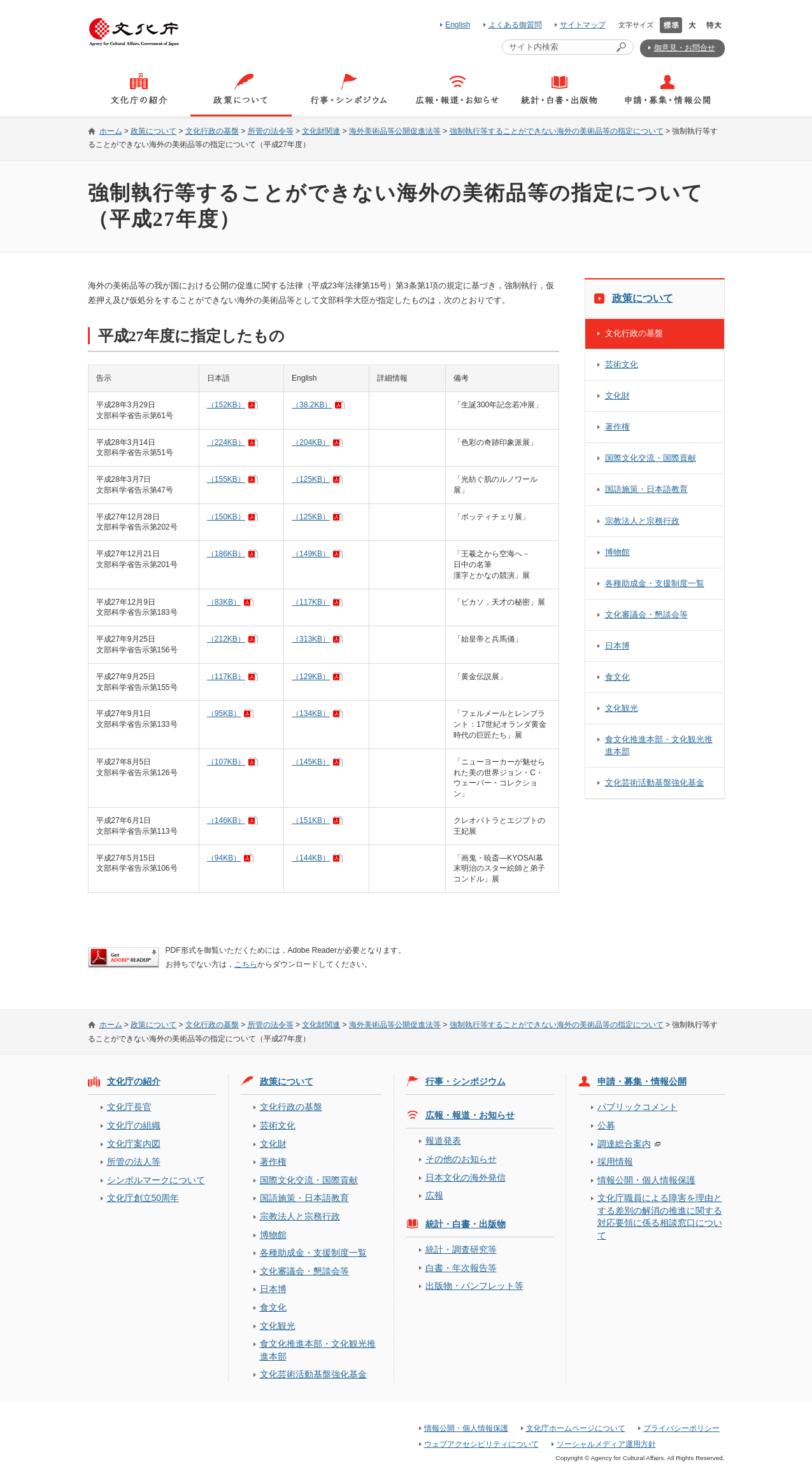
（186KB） (226, 553)
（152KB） (226, 404)
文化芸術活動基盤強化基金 (654, 782)
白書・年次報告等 (461, 1268)
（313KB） (311, 639)
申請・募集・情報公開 (642, 1081)
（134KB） (311, 713)
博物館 (617, 552)
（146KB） (226, 820)
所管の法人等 (133, 1161)
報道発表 (443, 1140)
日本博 (617, 645)
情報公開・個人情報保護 (646, 1180)
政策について (153, 131)
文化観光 (621, 708)
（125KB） (311, 479)
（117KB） (311, 602)
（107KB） (226, 761)
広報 (434, 1195)
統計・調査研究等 (461, 1249)
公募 (606, 1125)
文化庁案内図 (133, 1144)
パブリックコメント (637, 1107)
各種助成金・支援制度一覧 (654, 583)
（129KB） (311, 676)
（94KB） (224, 858)
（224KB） (226, 442)
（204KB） (311, 442)
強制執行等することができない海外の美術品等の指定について (557, 131)
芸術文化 (621, 364)
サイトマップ (583, 24)
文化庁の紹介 (133, 1081)
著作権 (617, 427)
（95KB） (224, 713)
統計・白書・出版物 (465, 1224)
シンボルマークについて (156, 1180)
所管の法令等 (271, 131)
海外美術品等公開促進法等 (395, 131)
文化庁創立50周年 (143, 1198)
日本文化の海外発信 (465, 1177)
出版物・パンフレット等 (474, 1286)
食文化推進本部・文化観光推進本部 (659, 745)
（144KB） (311, 858)
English (457, 24)
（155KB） (226, 479)
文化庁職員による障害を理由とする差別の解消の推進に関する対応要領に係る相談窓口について (659, 1216)
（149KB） (311, 553)
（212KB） (226, 639)
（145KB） (311, 761)
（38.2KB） (312, 404)
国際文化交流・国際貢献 (650, 458)
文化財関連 (321, 131)
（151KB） (311, 820)
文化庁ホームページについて (575, 1428)
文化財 (617, 395)
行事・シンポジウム (465, 1081)
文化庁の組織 (133, 1125)
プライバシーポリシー (681, 1428)
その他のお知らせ (461, 1159)
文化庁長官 (129, 1107)
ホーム (110, 131)
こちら (245, 964)
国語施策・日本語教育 (646, 489)
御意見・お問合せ (684, 47)
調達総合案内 (624, 1144)
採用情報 (615, 1161)
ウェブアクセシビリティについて (481, 1444)
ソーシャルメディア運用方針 (606, 1444)
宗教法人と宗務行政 (642, 521)
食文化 (617, 677)
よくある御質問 (515, 24)
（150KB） (226, 516)
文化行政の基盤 (212, 131)
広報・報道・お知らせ (470, 1115)
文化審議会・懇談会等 (646, 614)
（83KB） (224, 602)
